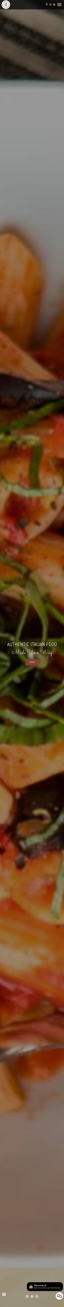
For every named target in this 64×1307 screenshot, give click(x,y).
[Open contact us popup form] (59, 1296)
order (32, 662)
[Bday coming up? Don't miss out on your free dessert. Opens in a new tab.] (57, 1287)
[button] (4, 1294)
